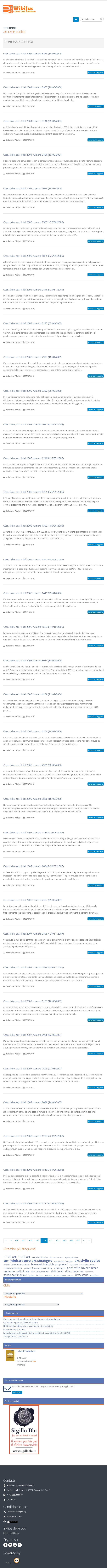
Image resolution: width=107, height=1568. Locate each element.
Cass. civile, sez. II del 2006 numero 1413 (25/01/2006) (32, 593)
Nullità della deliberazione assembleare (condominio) (28, 1326)
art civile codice (87, 1260)
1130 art (24, 1257)
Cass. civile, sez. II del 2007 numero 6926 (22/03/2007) (32, 1034)
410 (44, 1240)
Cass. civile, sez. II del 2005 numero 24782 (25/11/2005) (33, 289)
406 (16, 1240)
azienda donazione (20, 1264)
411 (51, 1240)
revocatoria (81, 1275)
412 (57, 1240)
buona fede (74, 1265)
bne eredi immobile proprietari (49, 1264)
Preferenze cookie (14, 1516)
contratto (59, 1268)
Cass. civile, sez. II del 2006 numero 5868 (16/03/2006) (32, 798)
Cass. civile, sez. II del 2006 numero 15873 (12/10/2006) (33, 626)
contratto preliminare (16, 1271)
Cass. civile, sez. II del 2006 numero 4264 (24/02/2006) (32, 731)
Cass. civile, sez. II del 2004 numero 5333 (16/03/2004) (32, 53)
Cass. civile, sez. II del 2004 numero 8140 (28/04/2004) (32, 121)
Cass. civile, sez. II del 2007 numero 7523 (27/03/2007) (32, 1068)
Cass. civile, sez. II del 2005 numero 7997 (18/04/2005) (32, 357)
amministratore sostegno (63, 1261)
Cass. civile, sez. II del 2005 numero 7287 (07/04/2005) (32, 323)
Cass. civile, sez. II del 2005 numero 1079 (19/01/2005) (32, 188)
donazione (89, 1272)
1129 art (10, 1257)
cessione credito (87, 1264)
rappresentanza (60, 1275)
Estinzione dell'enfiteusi (14, 1329)
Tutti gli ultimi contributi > (15, 1336)
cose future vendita (40, 1271)
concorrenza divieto (13, 1268)
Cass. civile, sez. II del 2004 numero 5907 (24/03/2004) (32, 87)
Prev (6, 1362)
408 (30, 1240)
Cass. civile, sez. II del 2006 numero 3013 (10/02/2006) (32, 660)
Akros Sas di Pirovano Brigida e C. (20, 1485)
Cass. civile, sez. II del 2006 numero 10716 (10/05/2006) (33, 424)
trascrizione (94, 1275)
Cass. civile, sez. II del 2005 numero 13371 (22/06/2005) (33, 222)
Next (101, 1362)
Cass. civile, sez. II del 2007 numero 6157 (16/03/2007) (32, 1001)
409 (37, 1240)
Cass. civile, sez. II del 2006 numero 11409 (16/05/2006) (33, 458)
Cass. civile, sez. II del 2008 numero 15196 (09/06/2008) (33, 1169)
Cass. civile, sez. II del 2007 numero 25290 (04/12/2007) (33, 967)
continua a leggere (95, 72)
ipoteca (31, 1275)
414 (71, 1240)
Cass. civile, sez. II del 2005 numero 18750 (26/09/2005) (33, 255)
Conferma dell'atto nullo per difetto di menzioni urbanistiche (31, 1319)
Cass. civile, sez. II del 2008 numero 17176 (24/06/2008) (33, 1203)
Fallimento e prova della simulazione (20, 1322)
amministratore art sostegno (28, 1260)
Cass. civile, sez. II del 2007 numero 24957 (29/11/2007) (33, 933)
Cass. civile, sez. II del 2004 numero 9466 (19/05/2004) (32, 154)
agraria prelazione (71, 1257)
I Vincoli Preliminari (26, 1351)
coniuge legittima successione (38, 1268)
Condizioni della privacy (16, 1511)
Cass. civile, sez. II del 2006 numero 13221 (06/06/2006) (33, 525)
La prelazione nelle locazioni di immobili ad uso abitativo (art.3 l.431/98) (36, 1333)
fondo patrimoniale (15, 1275)
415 (78, 1240)
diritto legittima (74, 1271)
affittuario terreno (56, 1257)
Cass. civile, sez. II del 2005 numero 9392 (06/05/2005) (32, 390)
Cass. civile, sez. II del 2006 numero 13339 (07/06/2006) (33, 559)
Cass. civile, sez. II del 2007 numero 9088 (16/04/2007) (32, 1102)
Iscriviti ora (17, 1392)
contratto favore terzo (82, 1268)
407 (23, 1240)
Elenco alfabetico (13, 1533)
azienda (7, 1265)
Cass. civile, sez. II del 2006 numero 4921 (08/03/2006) (32, 765)
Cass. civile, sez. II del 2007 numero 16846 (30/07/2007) (33, 866)
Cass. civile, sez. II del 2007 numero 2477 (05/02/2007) (32, 900)
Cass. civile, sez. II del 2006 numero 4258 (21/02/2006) (32, 694)
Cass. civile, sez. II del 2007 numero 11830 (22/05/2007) (33, 832)
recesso (70, 1275)
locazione (39, 1275)
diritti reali (57, 1271)
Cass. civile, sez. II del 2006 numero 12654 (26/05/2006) (33, 492)
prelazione (48, 1275)
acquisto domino (40, 1257)
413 (64, 1240)
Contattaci (11, 1499)
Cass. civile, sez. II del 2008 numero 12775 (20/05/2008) (33, 1136)
